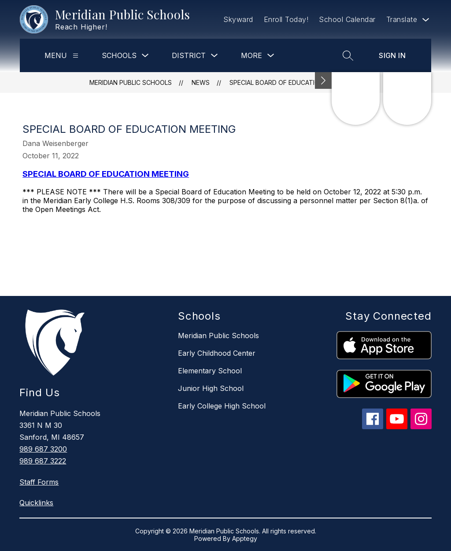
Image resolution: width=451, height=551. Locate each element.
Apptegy (244, 538)
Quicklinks (36, 502)
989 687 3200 (43, 449)
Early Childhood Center (216, 353)
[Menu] (75, 56)
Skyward (238, 19)
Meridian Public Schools (130, 82)
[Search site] (348, 55)
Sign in (392, 55)
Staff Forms (39, 482)
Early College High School (222, 405)
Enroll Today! (286, 19)
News (201, 82)
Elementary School (210, 370)
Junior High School (211, 388)
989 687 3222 (42, 460)
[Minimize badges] (323, 80)
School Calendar (347, 19)
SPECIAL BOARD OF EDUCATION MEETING (290, 82)
